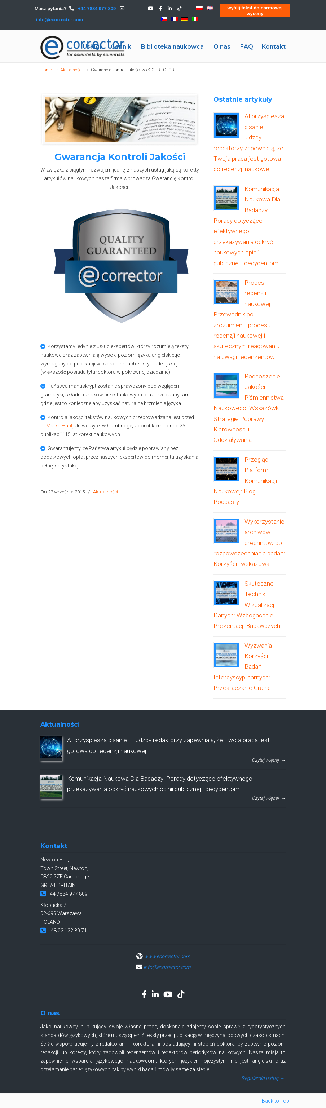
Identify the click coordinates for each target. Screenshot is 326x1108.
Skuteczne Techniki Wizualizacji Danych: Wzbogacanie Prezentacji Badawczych (246, 605)
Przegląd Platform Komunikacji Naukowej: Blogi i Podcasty (245, 481)
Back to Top (275, 1101)
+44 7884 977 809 (96, 8)
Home (46, 69)
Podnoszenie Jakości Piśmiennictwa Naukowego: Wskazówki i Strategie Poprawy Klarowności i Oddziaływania (248, 408)
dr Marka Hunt (56, 426)
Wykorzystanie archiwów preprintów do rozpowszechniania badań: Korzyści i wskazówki (249, 543)
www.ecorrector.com (167, 956)
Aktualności (71, 69)
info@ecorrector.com (59, 19)
